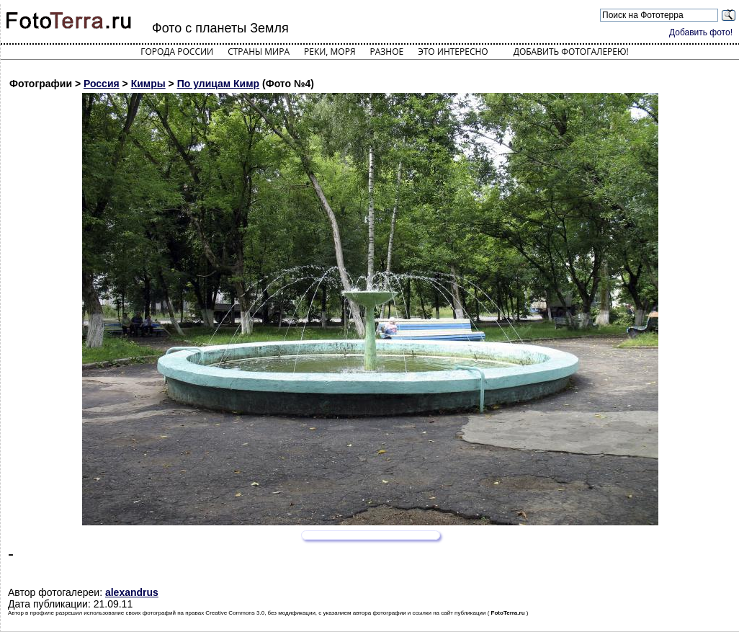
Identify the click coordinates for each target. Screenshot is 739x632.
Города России (176, 51)
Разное (387, 51)
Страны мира (259, 51)
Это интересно (453, 51)
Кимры (148, 83)
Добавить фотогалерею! (571, 51)
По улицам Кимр (218, 83)
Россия (102, 83)
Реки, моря (329, 51)
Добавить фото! (701, 32)
